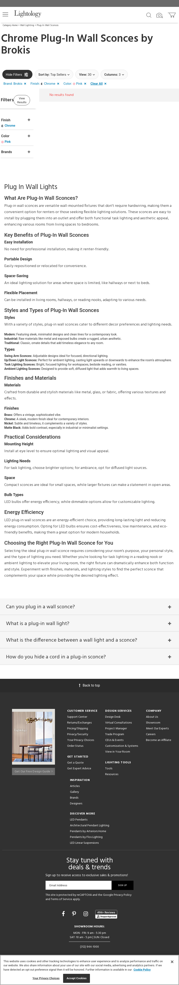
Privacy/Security (77, 733)
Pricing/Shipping (77, 727)
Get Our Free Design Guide (34, 768)
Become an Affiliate (158, 738)
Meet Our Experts (157, 727)
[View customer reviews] (106, 913)
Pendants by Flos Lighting (86, 835)
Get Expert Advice (79, 767)
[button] (5, 14)
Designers (76, 802)
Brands (74, 796)
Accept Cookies (76, 978)
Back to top (89, 684)
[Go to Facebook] (64, 912)
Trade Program (114, 733)
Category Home (10, 25)
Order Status (75, 744)
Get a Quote (75, 761)
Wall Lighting (27, 25)
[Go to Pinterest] (74, 912)
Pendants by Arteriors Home (88, 830)
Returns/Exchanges (79, 721)
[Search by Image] (159, 15)
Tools (108, 767)
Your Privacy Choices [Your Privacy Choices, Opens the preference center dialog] (45, 978)
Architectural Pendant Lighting (89, 824)
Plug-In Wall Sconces (47, 25)
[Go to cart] (172, 14)
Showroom (153, 721)
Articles (75, 784)
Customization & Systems (121, 744)
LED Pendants (78, 818)
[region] (89, 970)
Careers (150, 733)
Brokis (15, 50)
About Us (152, 715)
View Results (38, 99)
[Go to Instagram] (86, 912)
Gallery (74, 790)
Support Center (77, 715)
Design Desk (113, 715)
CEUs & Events (114, 738)
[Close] (172, 962)
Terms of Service (61, 897)
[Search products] (148, 15)
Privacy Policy (123, 893)
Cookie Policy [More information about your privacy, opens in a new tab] (142, 969)
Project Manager (116, 727)
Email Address (58, 884)
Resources (111, 773)
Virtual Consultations (118, 721)
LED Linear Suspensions (84, 841)
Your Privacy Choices (80, 739)
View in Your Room (117, 750)
